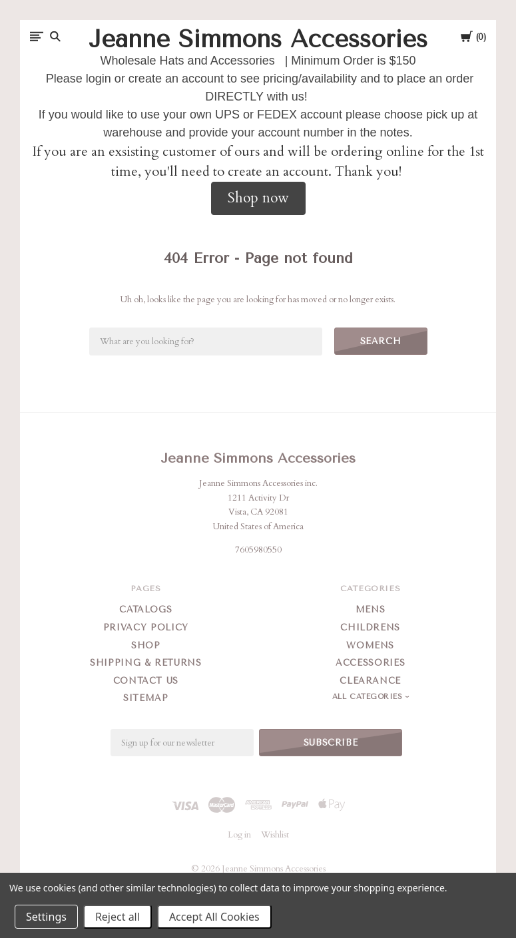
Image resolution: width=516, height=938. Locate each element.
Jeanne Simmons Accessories (258, 458)
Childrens (370, 627)
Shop (145, 645)
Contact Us (146, 681)
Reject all (117, 916)
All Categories (368, 696)
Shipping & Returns (146, 663)
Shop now (258, 198)
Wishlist (275, 835)
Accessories (370, 663)
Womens (370, 645)
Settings (46, 916)
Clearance (370, 681)
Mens (371, 609)
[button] (258, 198)
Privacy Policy (145, 627)
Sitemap (145, 698)
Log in (239, 835)
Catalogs (145, 609)
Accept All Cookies (214, 916)
